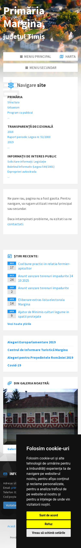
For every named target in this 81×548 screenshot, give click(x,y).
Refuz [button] (49, 524)
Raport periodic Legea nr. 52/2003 (28, 137)
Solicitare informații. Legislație (26, 161)
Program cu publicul (20, 112)
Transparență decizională (30, 126)
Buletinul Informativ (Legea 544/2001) (30, 167)
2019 (10, 142)
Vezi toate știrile (19, 324)
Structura (13, 102)
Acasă (11, 526)
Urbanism (13, 107)
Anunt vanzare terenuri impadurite (43, 288)
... (8, 117)
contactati (15, 224)
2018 (10, 132)
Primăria (14, 97)
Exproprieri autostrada (21, 171)
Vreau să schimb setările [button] (48, 533)
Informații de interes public (32, 156)
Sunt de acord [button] (48, 515)
